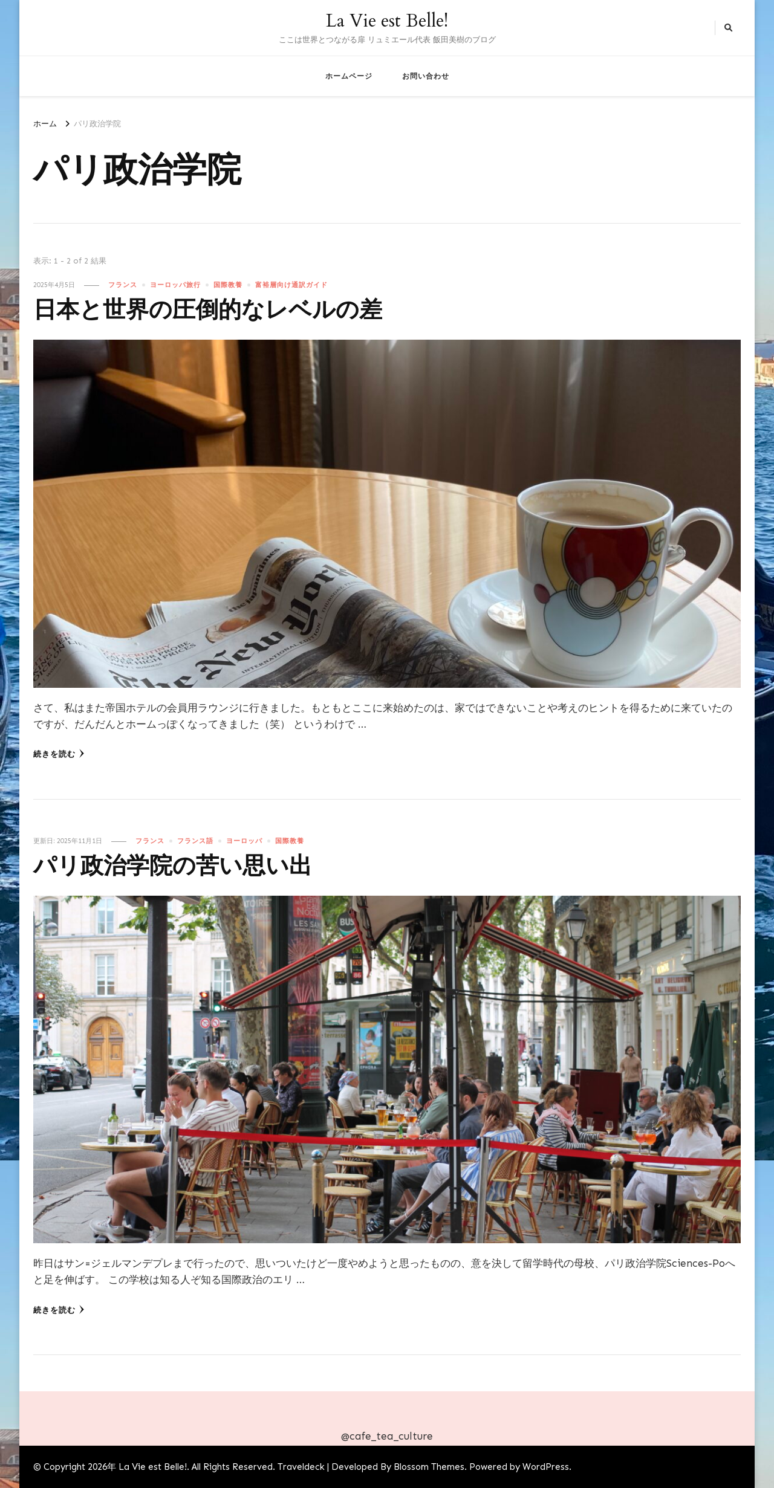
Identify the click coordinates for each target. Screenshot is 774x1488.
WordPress (545, 1466)
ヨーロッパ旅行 (175, 284)
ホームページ (348, 75)
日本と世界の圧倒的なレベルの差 (207, 310)
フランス (122, 284)
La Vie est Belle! (387, 20)
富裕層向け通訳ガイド (291, 284)
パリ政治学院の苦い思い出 (172, 866)
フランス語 (195, 840)
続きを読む (59, 754)
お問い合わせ (425, 75)
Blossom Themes (429, 1466)
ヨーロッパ (244, 840)
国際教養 (227, 284)
